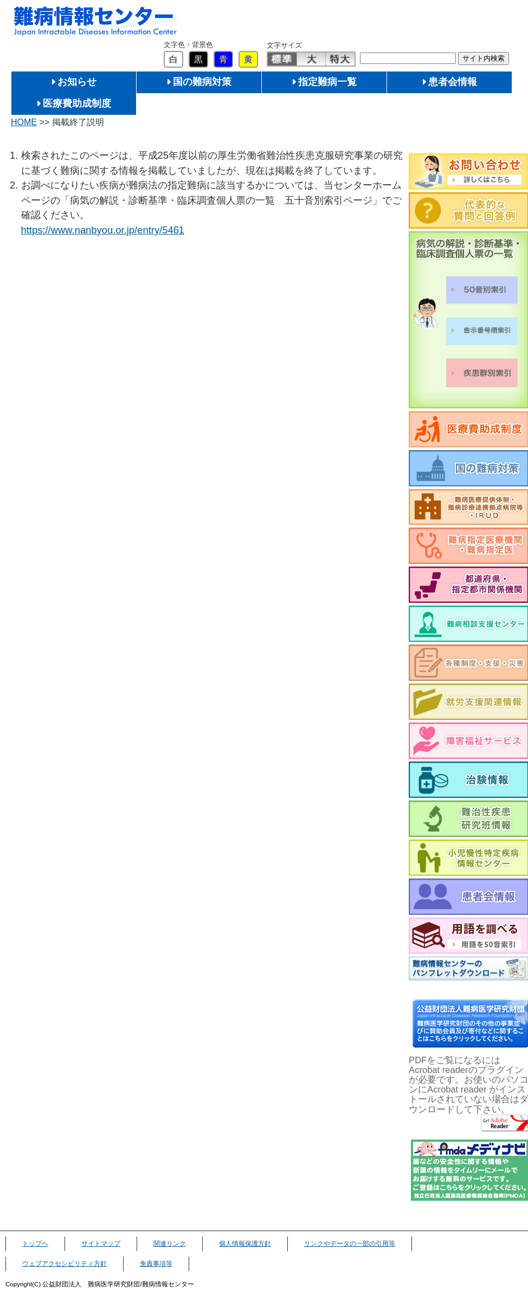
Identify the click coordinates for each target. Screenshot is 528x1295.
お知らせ (76, 81)
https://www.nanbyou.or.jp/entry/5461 (103, 230)
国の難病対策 (202, 81)
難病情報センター (95, 21)
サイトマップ (100, 1243)
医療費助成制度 (77, 103)
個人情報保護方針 (245, 1243)
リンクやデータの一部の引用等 (349, 1243)
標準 (282, 59)
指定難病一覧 (327, 81)
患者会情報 (452, 81)
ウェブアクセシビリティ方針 (64, 1263)
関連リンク (169, 1243)
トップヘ (35, 1243)
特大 (340, 59)
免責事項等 (156, 1263)
